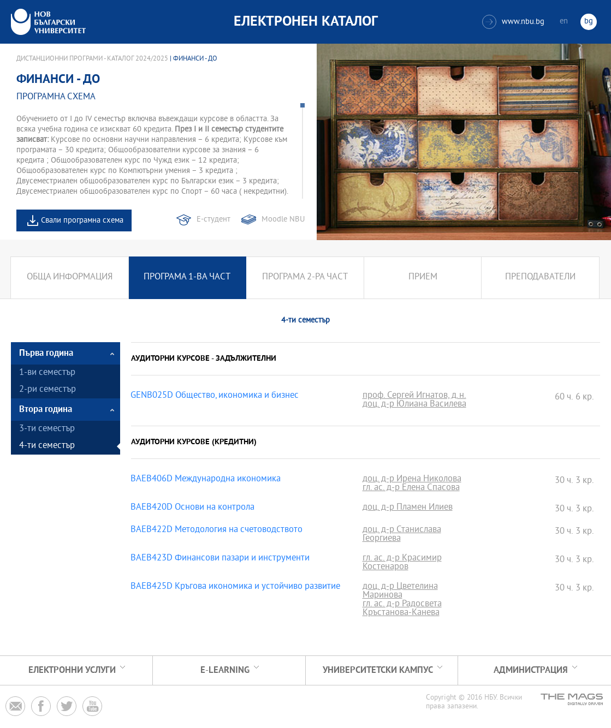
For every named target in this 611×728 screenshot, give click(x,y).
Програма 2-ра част (305, 277)
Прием (422, 277)
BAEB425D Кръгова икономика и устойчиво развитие (235, 587)
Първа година (46, 353)
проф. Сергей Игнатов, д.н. (414, 396)
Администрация (531, 670)
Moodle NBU (283, 219)
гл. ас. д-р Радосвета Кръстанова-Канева (402, 609)
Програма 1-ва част (187, 277)
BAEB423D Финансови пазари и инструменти (220, 558)
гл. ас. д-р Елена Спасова (411, 488)
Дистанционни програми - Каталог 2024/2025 (92, 59)
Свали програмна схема (82, 221)
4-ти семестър (47, 446)
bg (588, 21)
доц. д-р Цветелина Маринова (400, 591)
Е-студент (213, 219)
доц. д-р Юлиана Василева (414, 405)
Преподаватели (540, 277)
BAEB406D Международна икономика (205, 479)
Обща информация (69, 277)
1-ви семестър (47, 373)
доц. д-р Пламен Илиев (408, 508)
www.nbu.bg (513, 22)
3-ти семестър (47, 429)
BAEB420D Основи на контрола (192, 508)
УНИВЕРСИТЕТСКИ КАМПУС (378, 670)
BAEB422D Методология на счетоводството (216, 530)
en (564, 21)
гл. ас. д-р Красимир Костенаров (402, 563)
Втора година (45, 409)
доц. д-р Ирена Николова (412, 479)
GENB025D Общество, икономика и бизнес (214, 396)
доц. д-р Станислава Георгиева (402, 535)
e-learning (225, 670)
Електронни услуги (72, 670)
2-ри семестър (47, 390)
